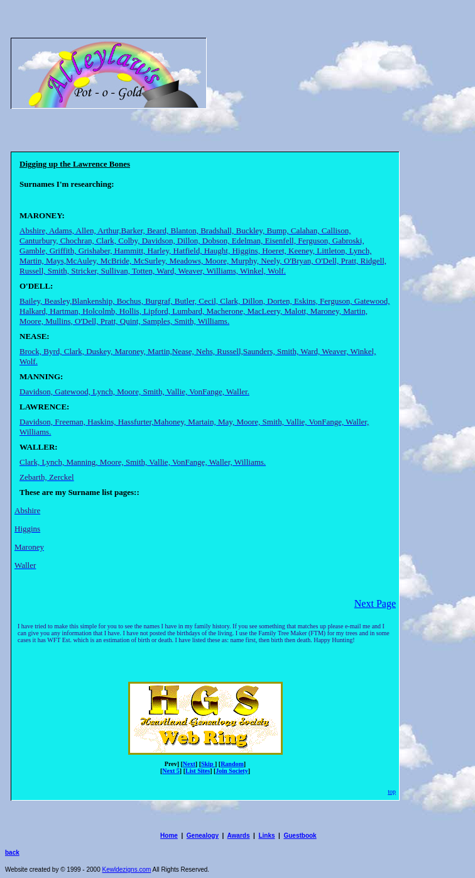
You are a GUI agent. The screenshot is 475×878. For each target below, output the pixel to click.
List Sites (197, 770)
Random (232, 763)
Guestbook (299, 835)
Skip (208, 763)
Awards (238, 835)
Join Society (232, 770)
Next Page (375, 603)
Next (189, 763)
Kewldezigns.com (126, 869)
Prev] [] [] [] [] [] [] (205, 767)
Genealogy (203, 835)
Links (266, 835)
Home (169, 835)
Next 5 (171, 770)
